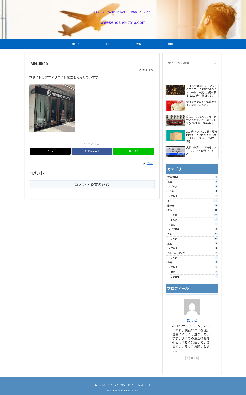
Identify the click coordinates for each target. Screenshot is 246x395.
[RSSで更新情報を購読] (197, 358)
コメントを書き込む (92, 184)
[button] (215, 63)
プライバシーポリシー (125, 385)
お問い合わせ (146, 385)
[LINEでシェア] (133, 151)
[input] (192, 63)
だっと (192, 320)
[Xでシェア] (50, 151)
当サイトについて (102, 385)
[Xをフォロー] (187, 358)
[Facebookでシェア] (92, 151)
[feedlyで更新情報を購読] (192, 358)
